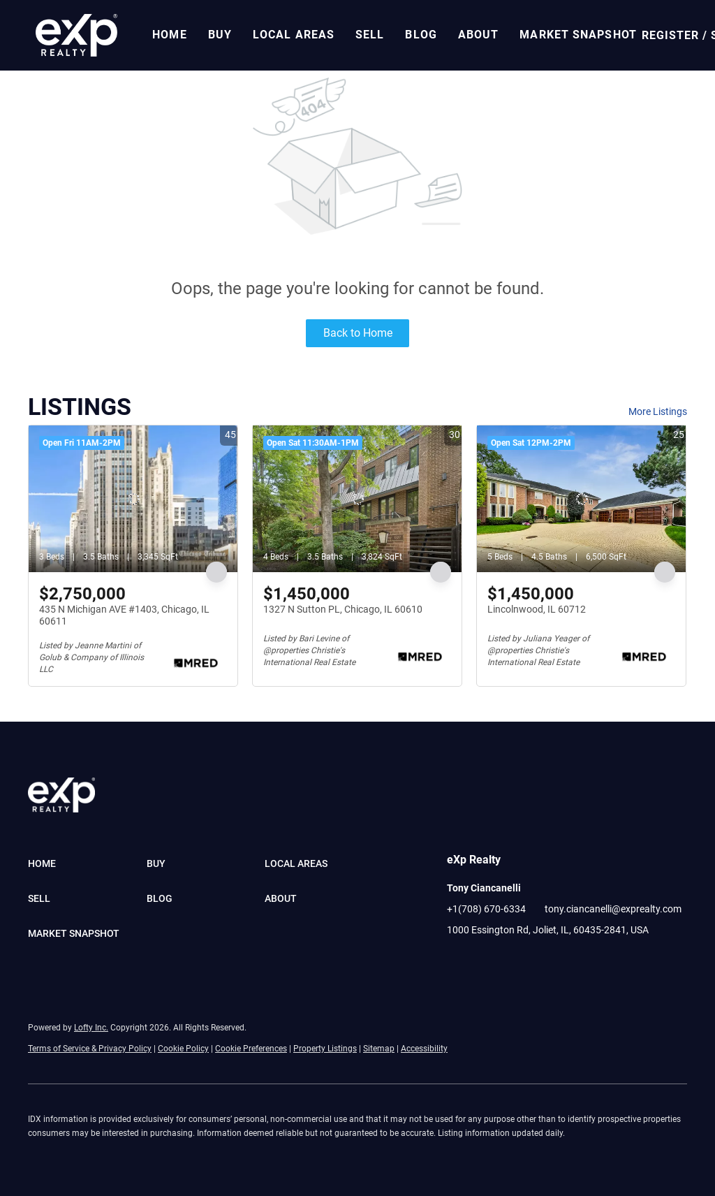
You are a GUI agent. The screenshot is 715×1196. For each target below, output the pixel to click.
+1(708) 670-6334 (486, 908)
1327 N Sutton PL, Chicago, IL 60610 (342, 609)
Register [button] (671, 35)
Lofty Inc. (91, 1028)
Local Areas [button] (293, 34)
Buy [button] (220, 34)
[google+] (569, 961)
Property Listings (325, 1048)
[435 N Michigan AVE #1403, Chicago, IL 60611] (133, 498)
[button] (76, 35)
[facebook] (457, 961)
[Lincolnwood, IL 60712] (581, 498)
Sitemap (379, 1048)
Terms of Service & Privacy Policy (90, 1048)
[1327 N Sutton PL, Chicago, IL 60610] (357, 498)
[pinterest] (541, 961)
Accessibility (424, 1048)
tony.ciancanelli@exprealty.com (613, 908)
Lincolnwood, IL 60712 (536, 609)
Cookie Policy (183, 1048)
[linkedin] (485, 961)
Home (169, 34)
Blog (420, 34)
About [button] (478, 34)
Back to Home (357, 333)
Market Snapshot (578, 34)
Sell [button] (369, 34)
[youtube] (513, 961)
